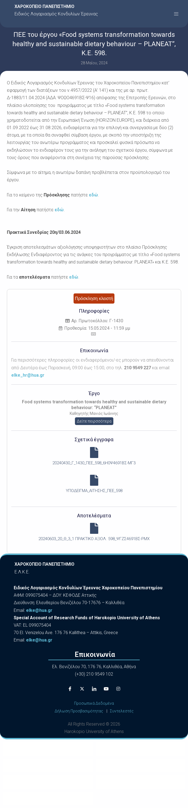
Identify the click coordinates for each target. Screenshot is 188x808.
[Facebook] (70, 689)
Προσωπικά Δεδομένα (94, 703)
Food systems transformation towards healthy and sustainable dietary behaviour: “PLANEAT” (94, 404)
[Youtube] (106, 689)
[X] (82, 689)
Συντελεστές (122, 711)
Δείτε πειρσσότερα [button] (94, 421)
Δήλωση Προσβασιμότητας (79, 711)
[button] (176, 14)
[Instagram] (118, 689)
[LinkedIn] (94, 689)
